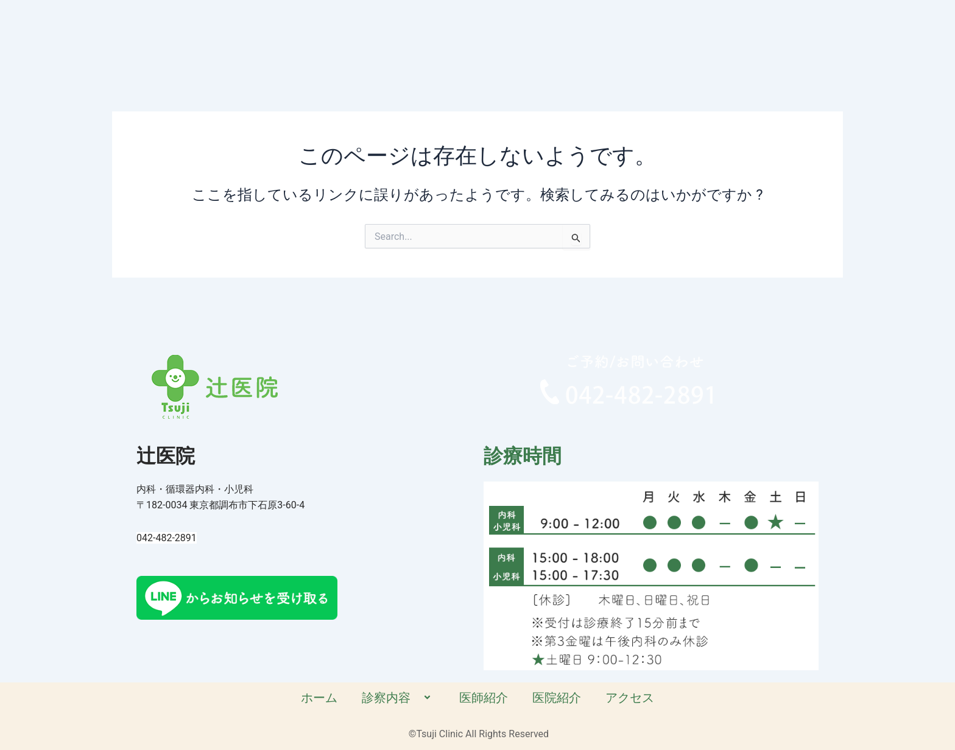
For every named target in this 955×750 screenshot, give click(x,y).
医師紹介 (573, 50)
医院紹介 (646, 50)
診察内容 (487, 50)
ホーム (407, 50)
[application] (504, 50)
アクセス (719, 50)
